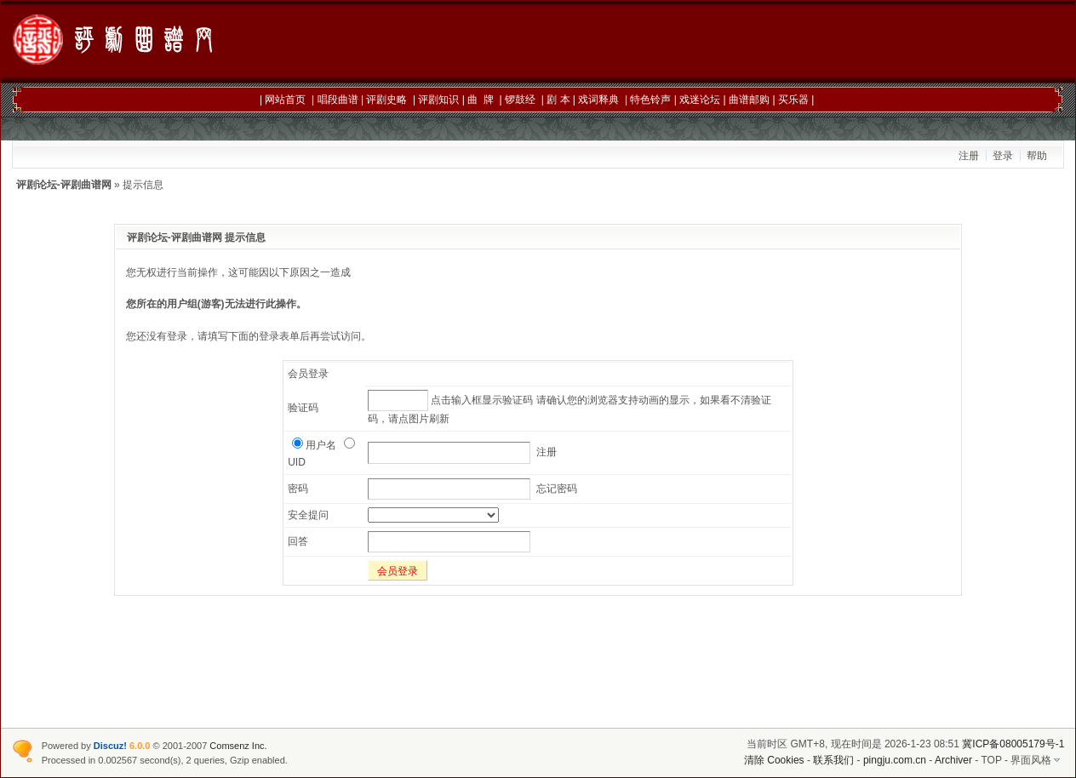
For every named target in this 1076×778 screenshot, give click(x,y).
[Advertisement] (752, 42)
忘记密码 (556, 489)
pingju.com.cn (894, 760)
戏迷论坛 (699, 100)
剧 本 (558, 100)
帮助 (1037, 156)
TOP (991, 760)
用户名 (314, 445)
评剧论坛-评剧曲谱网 (64, 185)
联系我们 (833, 760)
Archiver (953, 760)
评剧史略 (386, 100)
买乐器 (793, 100)
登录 (1003, 156)
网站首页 (285, 100)
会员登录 (397, 571)
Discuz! (110, 746)
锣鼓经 (520, 100)
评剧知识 (438, 100)
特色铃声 (650, 100)
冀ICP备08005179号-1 (1013, 744)
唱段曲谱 (338, 100)
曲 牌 (480, 100)
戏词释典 (598, 100)
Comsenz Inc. (237, 746)
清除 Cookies (774, 760)
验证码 (303, 408)
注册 (969, 156)
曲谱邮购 (749, 100)
